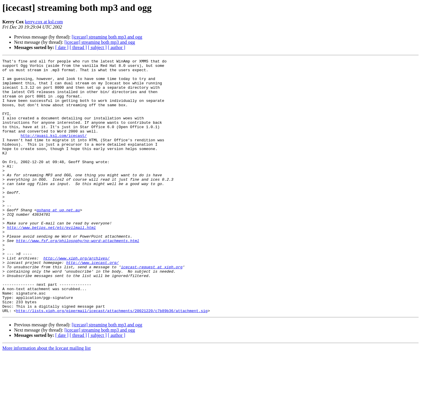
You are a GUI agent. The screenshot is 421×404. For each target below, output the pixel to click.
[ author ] (116, 47)
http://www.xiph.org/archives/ (76, 298)
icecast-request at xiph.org (152, 308)
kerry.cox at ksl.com (44, 21)
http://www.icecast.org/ (92, 303)
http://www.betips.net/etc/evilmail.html (51, 261)
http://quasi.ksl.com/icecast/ (53, 151)
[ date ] (61, 47)
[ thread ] (78, 47)
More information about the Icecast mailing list (46, 398)
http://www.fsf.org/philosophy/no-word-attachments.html (77, 277)
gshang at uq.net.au (58, 240)
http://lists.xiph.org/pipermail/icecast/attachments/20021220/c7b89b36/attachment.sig (112, 361)
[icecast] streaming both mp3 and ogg (107, 36)
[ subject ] (97, 47)
